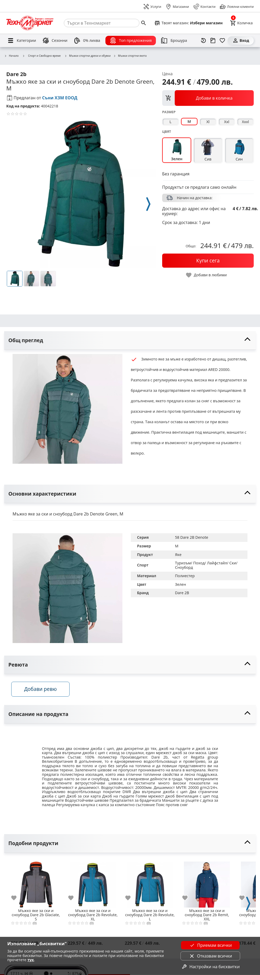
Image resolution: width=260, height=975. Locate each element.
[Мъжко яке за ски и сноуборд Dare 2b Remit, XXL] (207, 883)
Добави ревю (41, 689)
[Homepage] (29, 23)
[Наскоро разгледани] (203, 40)
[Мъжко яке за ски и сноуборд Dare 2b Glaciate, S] (36, 883)
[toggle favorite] (206, 275)
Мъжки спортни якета (130, 56)
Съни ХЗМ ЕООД (59, 97)
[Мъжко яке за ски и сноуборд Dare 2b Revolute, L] (150, 883)
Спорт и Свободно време (41, 56)
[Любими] (222, 40)
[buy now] (208, 261)
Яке (178, 554)
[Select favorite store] (188, 23)
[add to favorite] (17, 898)
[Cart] (241, 23)
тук (30, 959)
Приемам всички (210, 945)
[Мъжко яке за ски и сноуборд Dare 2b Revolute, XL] (93, 883)
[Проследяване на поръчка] (213, 40)
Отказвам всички (210, 956)
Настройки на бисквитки (210, 966)
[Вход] (241, 40)
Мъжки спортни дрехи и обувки (87, 56)
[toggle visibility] (130, 340)
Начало (11, 56)
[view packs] (208, 98)
